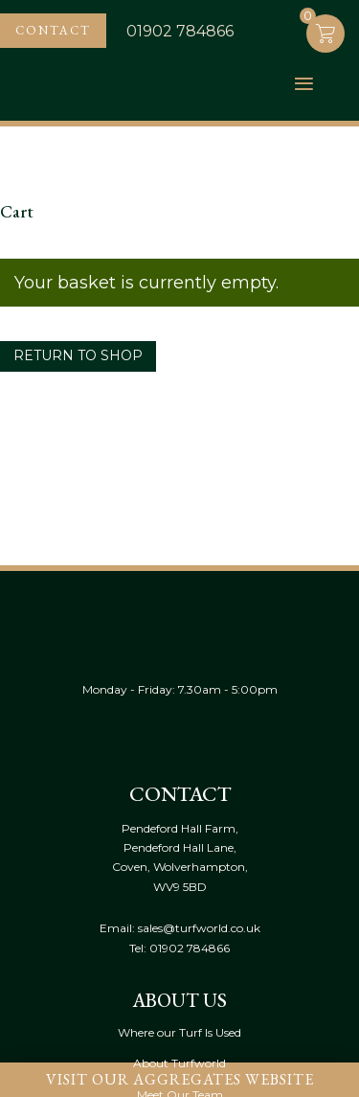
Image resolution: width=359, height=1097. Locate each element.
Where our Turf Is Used (179, 1032)
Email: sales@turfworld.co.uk (180, 928)
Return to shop (78, 355)
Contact (53, 30)
